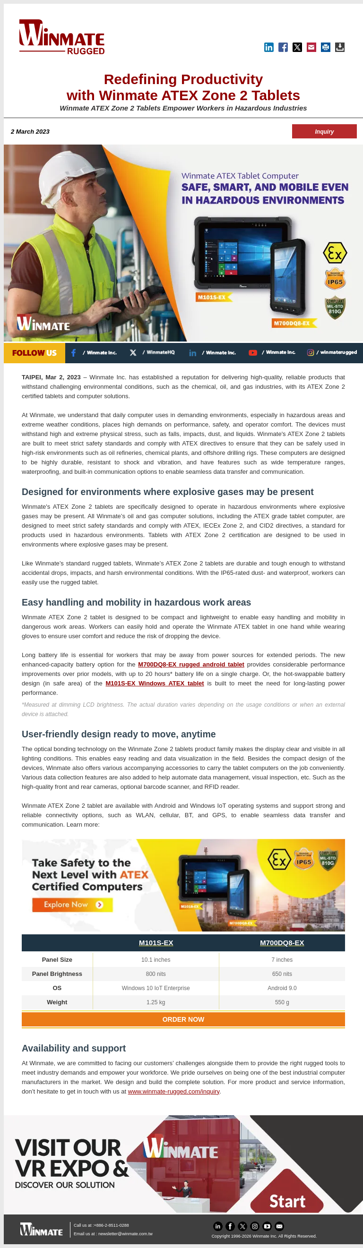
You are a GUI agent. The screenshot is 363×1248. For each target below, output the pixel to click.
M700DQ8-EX (282, 943)
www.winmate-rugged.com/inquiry (173, 1091)
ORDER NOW (184, 1019)
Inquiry (324, 131)
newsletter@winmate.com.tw (125, 1233)
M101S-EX (156, 943)
